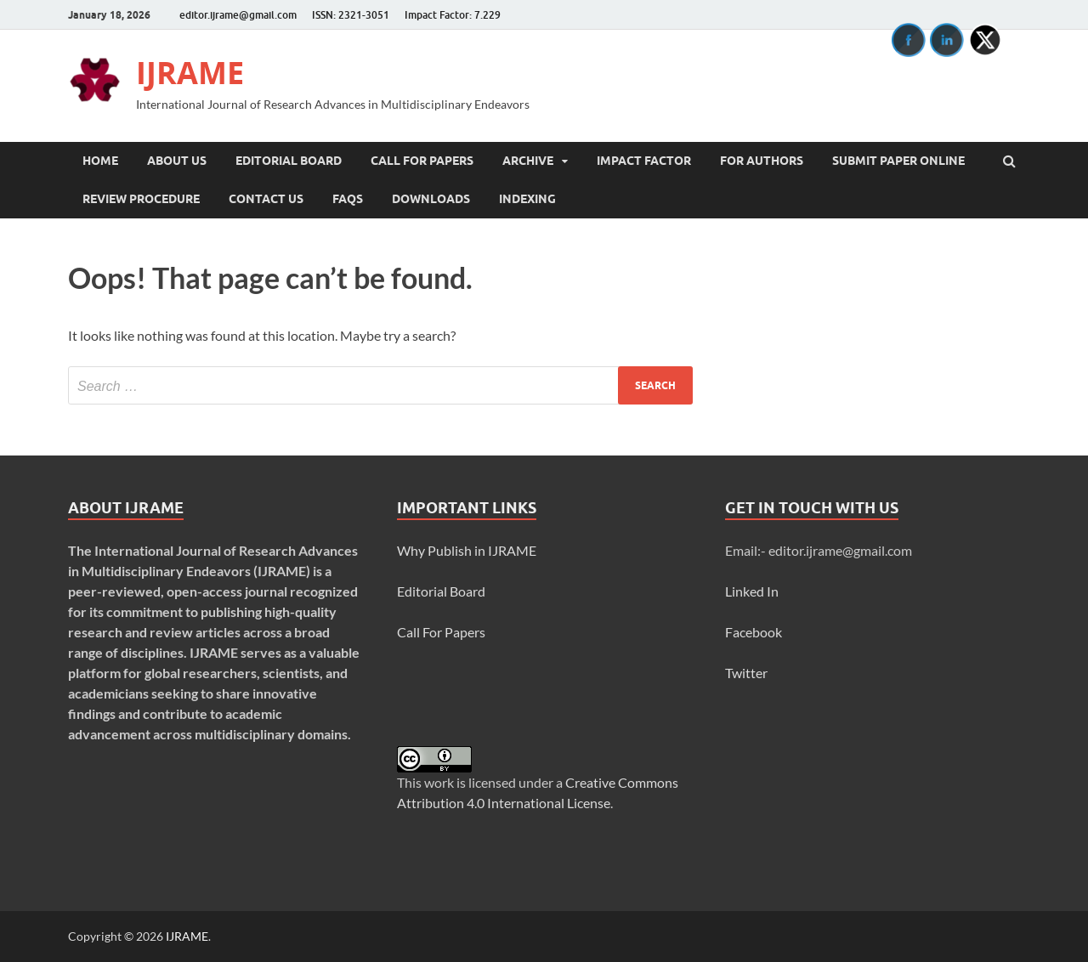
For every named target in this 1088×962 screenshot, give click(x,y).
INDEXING (527, 199)
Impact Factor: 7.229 (453, 14)
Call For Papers (422, 160)
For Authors (761, 160)
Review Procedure (141, 199)
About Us (177, 160)
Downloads (431, 199)
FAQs (347, 199)
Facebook (753, 632)
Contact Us (266, 199)
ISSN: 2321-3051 (350, 14)
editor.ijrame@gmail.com (238, 14)
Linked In (752, 591)
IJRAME (190, 72)
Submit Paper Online (898, 160)
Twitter (746, 673)
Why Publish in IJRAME (466, 550)
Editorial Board (288, 160)
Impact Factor (644, 160)
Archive (527, 160)
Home (100, 160)
